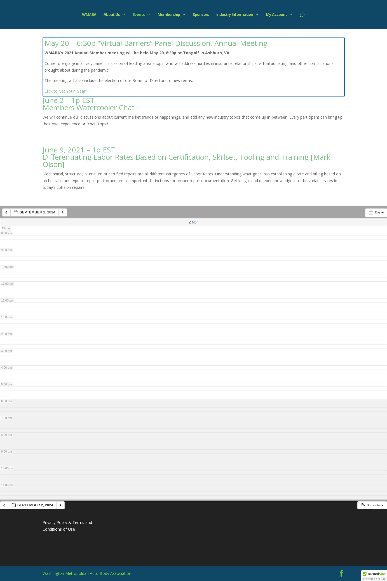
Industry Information (234, 15)
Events (139, 15)
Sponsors (201, 15)
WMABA (89, 15)
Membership (169, 15)
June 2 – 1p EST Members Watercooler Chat (89, 103)
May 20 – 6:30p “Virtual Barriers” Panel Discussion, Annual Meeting (156, 43)
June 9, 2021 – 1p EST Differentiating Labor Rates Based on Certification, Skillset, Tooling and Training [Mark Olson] (186, 157)
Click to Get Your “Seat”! (66, 91)
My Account (276, 15)
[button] (372, 505)
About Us (112, 15)
